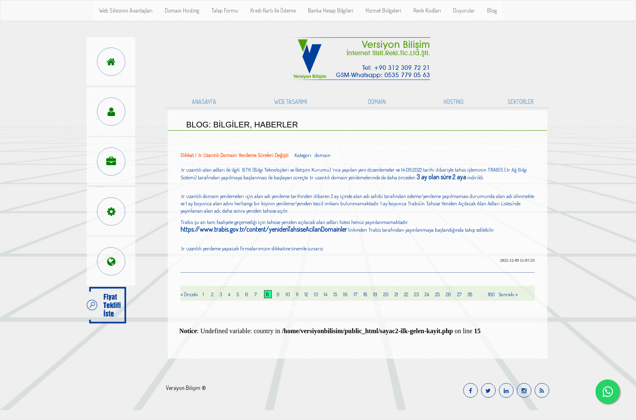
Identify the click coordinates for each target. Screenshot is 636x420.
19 (375, 294)
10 (288, 294)
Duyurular (464, 10)
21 (396, 294)
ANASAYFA (204, 101)
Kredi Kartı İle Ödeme (273, 10)
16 (345, 294)
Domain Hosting (182, 10)
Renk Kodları (427, 10)
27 (459, 294)
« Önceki (189, 294)
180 (491, 294)
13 (316, 294)
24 (427, 294)
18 (365, 294)
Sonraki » (508, 294)
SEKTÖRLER (520, 101)
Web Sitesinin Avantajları (126, 10)
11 (297, 294)
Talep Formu (224, 10)
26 (448, 294)
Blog (492, 10)
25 (437, 294)
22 (406, 294)
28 (470, 294)
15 (335, 294)
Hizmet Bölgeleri (383, 10)
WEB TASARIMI (290, 101)
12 (306, 294)
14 (325, 294)
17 (355, 294)
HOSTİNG (453, 101)
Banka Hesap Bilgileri (330, 10)
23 (416, 294)
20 (386, 294)
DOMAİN (377, 101)
